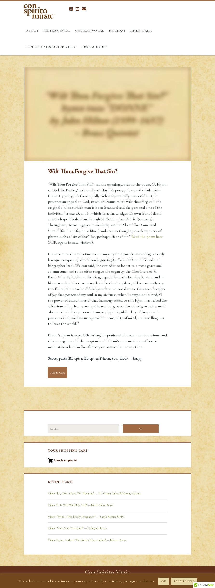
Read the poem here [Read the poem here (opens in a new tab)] (147, 236)
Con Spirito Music (107, 572)
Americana (141, 31)
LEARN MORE (184, 581)
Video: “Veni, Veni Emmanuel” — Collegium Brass (77, 528)
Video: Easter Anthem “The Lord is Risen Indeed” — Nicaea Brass (87, 540)
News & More (94, 47)
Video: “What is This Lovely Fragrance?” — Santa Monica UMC (86, 517)
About (32, 31)
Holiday (117, 31)
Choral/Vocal (89, 31)
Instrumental (57, 31)
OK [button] (163, 581)
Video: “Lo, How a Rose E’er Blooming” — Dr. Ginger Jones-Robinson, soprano (94, 493)
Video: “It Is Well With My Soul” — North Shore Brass (80, 505)
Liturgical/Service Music (51, 47)
